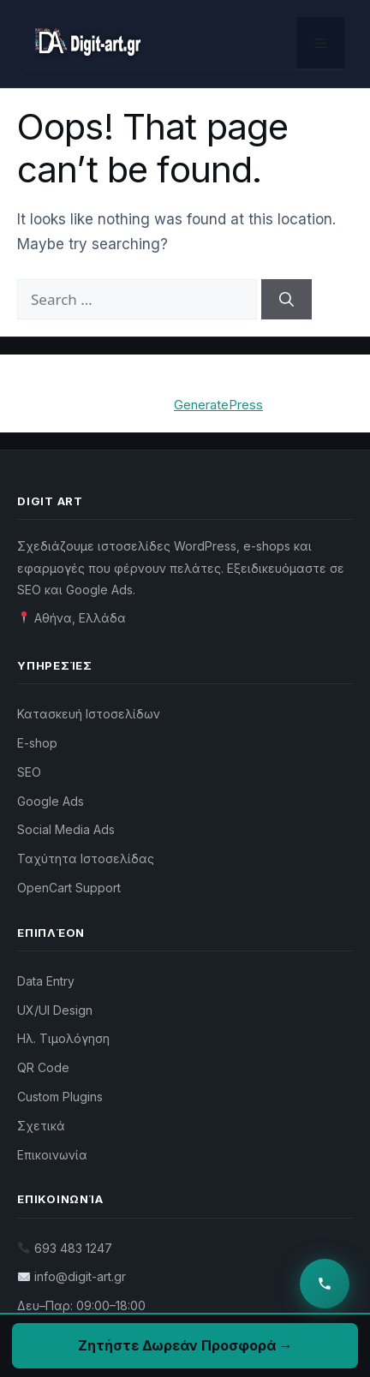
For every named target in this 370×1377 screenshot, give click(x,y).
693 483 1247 (73, 1248)
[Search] (286, 299)
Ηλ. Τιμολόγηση (63, 1038)
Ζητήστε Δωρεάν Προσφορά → (185, 1345)
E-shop (37, 743)
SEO (29, 772)
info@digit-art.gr (80, 1276)
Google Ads (50, 801)
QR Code (43, 1067)
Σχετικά (41, 1125)
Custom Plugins (60, 1096)
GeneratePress (218, 404)
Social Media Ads (66, 829)
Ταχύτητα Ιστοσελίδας (85, 858)
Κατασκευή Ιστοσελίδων (88, 713)
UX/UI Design (54, 1010)
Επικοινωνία (52, 1155)
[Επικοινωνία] (324, 1283)
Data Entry (46, 981)
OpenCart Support (69, 887)
